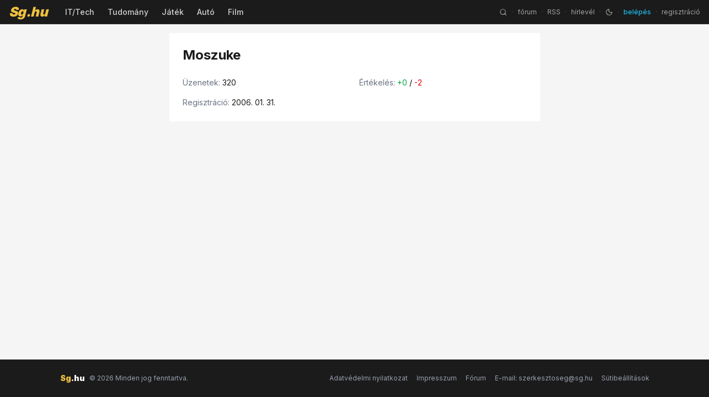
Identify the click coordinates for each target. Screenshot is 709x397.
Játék (173, 12)
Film (235, 12)
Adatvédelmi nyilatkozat (368, 378)
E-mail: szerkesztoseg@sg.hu (544, 378)
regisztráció (681, 12)
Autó (206, 12)
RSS (554, 12)
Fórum (476, 378)
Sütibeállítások (625, 378)
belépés (637, 12)
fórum (527, 12)
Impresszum (437, 378)
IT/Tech (79, 12)
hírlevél (583, 12)
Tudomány (128, 12)
